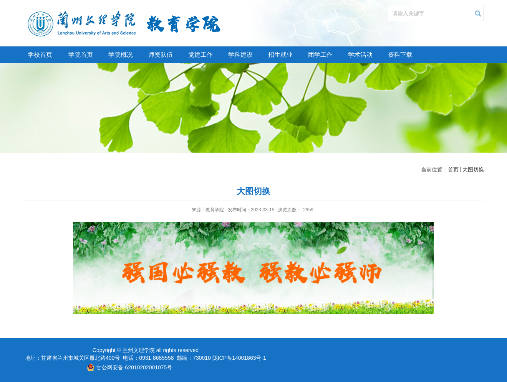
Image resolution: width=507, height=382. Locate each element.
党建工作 (200, 54)
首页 (453, 169)
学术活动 (360, 54)
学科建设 (240, 54)
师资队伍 (160, 54)
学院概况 (120, 54)
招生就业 (280, 54)
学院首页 (80, 54)
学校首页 (40, 54)
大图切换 (473, 169)
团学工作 (320, 54)
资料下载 (400, 54)
